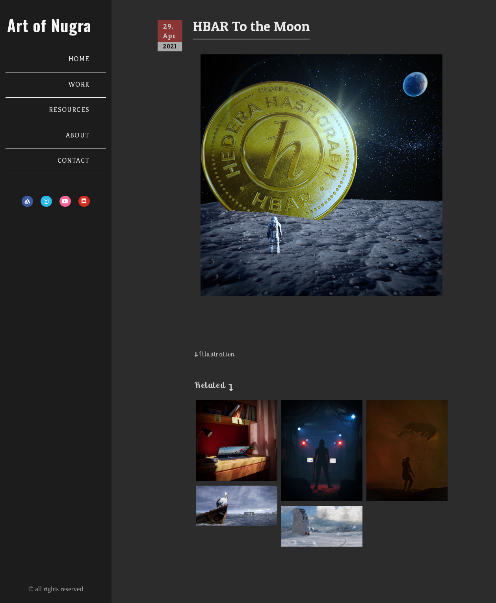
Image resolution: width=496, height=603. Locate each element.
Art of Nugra (49, 25)
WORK (79, 84)
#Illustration (214, 353)
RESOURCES (69, 109)
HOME (79, 59)
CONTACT (73, 160)
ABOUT (77, 135)
